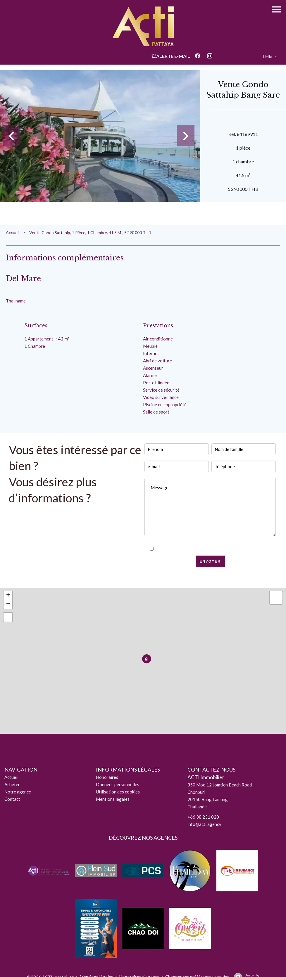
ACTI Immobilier (205, 777)
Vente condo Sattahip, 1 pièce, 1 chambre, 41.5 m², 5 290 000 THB (90, 232)
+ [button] (8, 595)
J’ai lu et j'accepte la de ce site (213, 548)
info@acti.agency (204, 824)
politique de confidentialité (223, 548)
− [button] (8, 604)
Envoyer (210, 561)
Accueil (12, 232)
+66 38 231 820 (203, 816)
